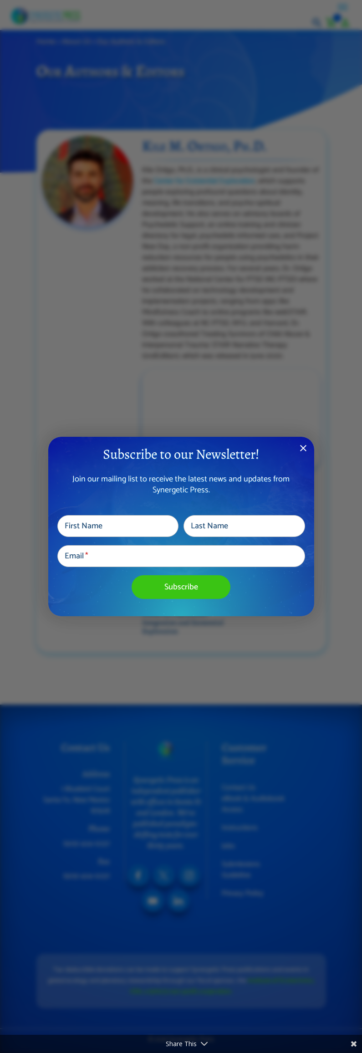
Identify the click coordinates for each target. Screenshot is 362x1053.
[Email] (181, 556)
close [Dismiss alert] (303, 448)
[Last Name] (244, 526)
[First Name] (118, 526)
